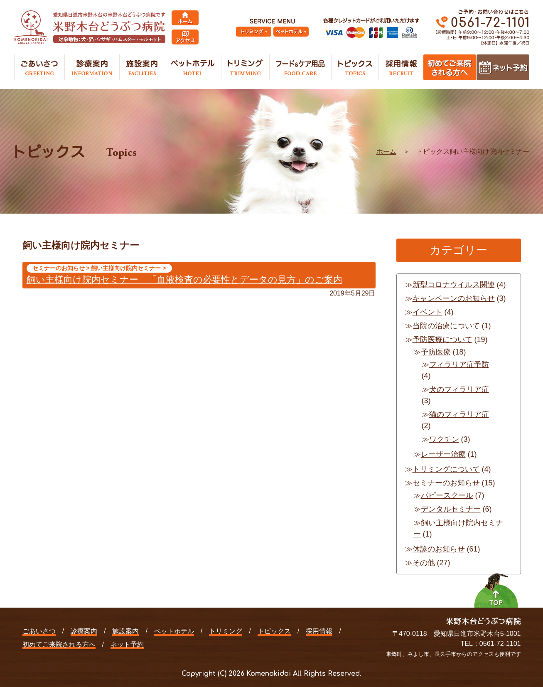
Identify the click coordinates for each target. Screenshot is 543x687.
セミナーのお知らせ (446, 483)
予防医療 (436, 352)
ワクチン (444, 439)
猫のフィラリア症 (459, 414)
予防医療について (442, 339)
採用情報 (319, 631)
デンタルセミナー (451, 509)
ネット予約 (127, 644)
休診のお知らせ (439, 549)
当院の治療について (446, 326)
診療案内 (84, 631)
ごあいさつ (39, 631)
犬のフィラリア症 (459, 389)
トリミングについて (446, 469)
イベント (427, 312)
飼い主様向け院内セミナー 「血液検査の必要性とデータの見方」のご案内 (184, 279)
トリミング (225, 631)
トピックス (274, 631)
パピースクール (447, 495)
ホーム (386, 151)
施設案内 (125, 631)
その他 (424, 563)
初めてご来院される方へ (59, 644)
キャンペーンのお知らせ (454, 298)
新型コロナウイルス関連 (454, 285)
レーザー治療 (443, 454)
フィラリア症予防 (459, 364)
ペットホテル (174, 631)
